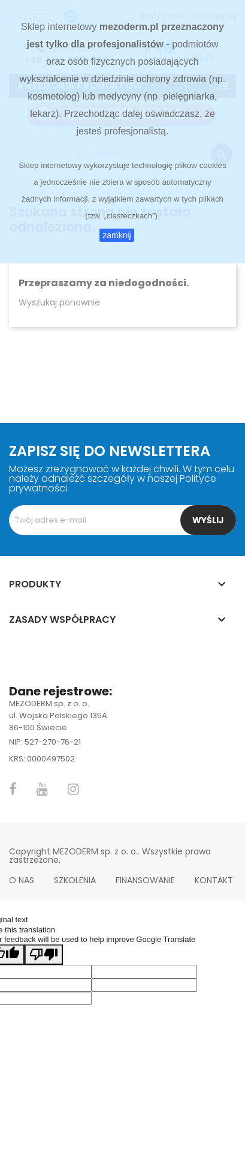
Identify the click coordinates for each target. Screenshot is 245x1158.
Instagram (73, 789)
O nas (21, 880)
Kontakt (214, 880)
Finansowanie (145, 880)
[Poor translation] (44, 954)
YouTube (42, 789)
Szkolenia (75, 880)
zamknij (116, 235)
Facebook (13, 789)
